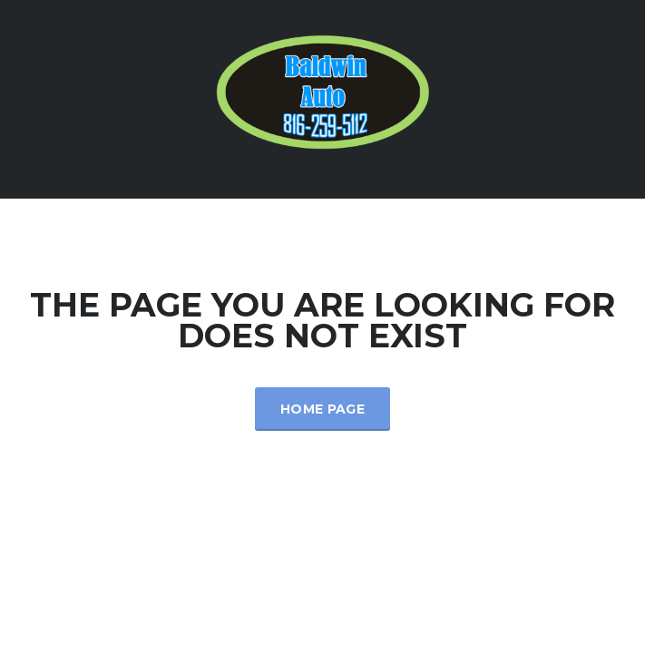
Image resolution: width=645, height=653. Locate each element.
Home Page (322, 409)
